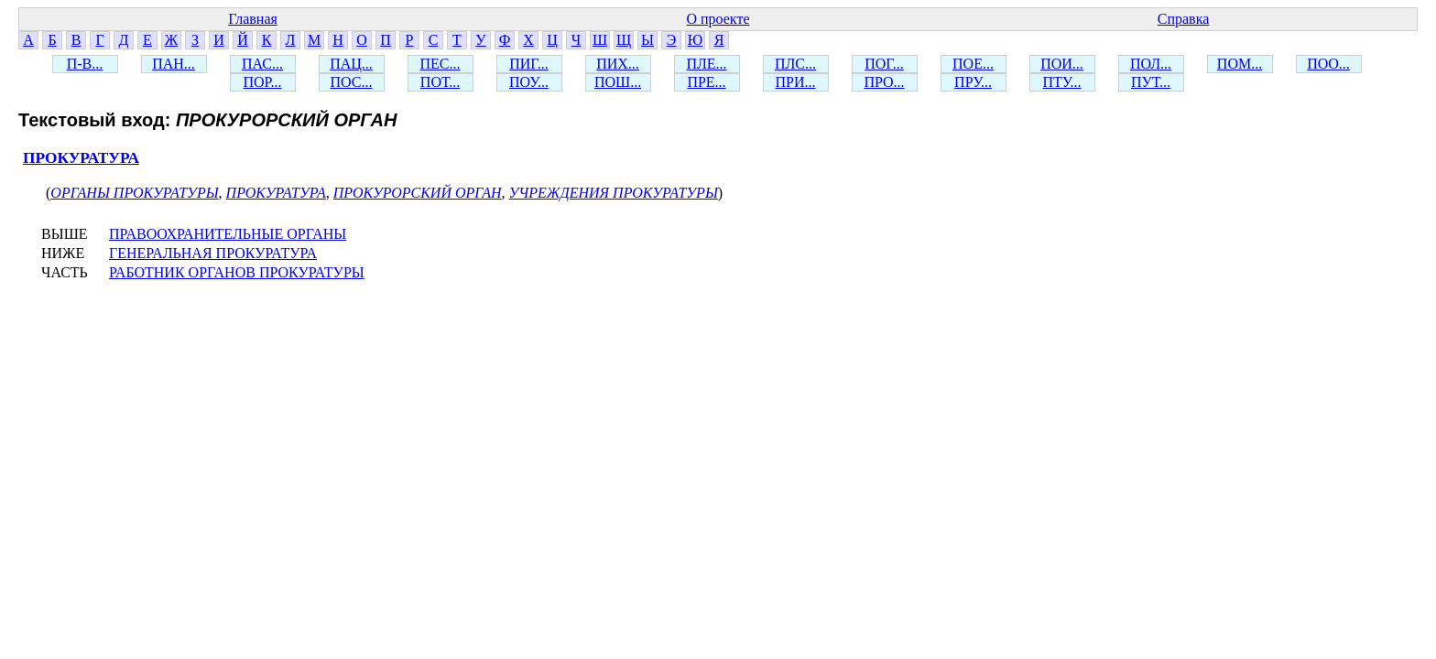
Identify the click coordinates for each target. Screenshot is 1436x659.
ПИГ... (529, 63)
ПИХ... (617, 63)
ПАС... (262, 63)
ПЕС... (440, 63)
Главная (252, 19)
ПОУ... (529, 82)
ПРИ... (795, 82)
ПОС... (352, 82)
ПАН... (173, 63)
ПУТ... (1150, 82)
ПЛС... (795, 63)
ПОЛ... (1150, 63)
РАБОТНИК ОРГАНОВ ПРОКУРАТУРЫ (236, 272)
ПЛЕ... (706, 63)
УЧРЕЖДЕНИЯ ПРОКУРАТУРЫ (613, 192)
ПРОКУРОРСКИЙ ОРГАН (417, 192)
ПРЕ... (706, 82)
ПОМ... (1239, 63)
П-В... (85, 63)
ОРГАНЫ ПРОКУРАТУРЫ (134, 192)
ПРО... (884, 82)
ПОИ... (1061, 63)
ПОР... (262, 82)
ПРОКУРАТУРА (81, 158)
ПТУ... (1061, 82)
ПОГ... (884, 63)
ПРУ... (973, 82)
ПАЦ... (351, 63)
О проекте (717, 19)
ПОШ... (617, 82)
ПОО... (1328, 63)
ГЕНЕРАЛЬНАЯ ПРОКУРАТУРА (213, 253)
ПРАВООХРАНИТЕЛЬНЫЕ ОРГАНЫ (227, 234)
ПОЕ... (973, 63)
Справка (1184, 19)
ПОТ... (440, 82)
